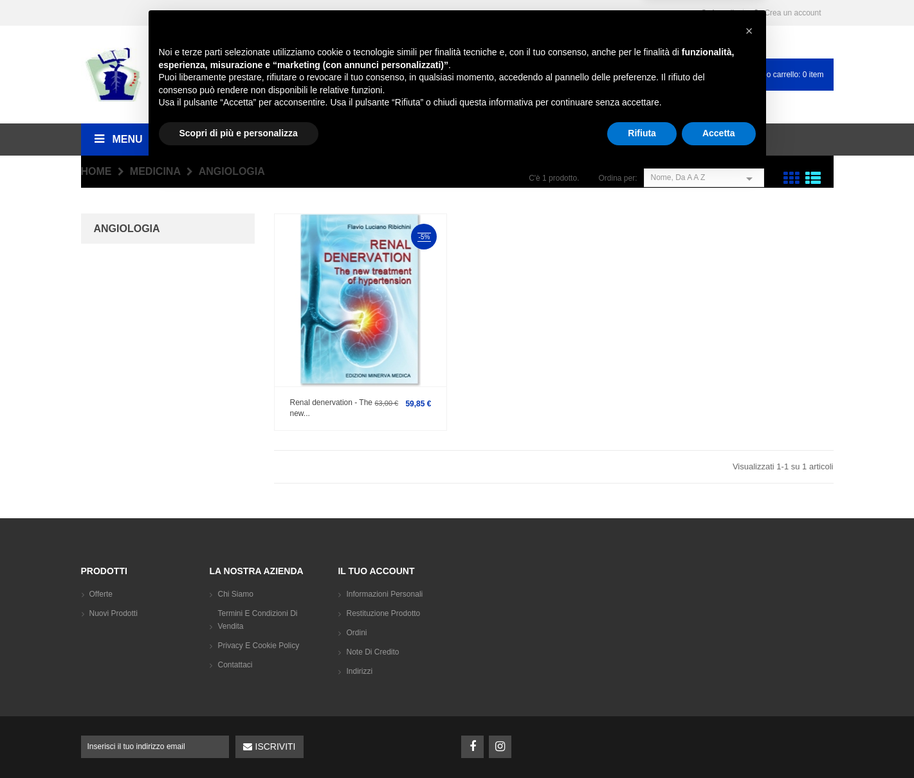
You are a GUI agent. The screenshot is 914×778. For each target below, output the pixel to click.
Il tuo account (376, 571)
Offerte (101, 594)
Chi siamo (235, 594)
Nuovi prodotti (113, 613)
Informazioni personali (384, 594)
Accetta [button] (718, 742)
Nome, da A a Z (704, 177)
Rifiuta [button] (642, 742)
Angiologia (127, 228)
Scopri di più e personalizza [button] (238, 742)
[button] (749, 640)
